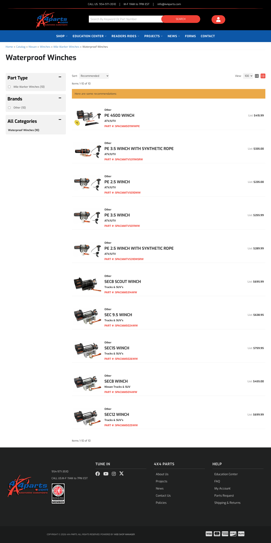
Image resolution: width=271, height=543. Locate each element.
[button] (146, 19)
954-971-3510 (60, 471)
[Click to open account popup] (218, 20)
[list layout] (263, 76)
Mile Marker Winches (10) (29, 87)
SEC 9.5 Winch (118, 315)
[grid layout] (256, 76)
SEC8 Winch (116, 381)
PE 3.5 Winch (117, 215)
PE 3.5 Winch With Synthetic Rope (139, 148)
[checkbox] (9, 107)
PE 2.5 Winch (117, 182)
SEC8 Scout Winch (122, 281)
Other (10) (20, 107)
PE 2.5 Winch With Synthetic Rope (139, 248)
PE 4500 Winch (119, 115)
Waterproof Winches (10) (23, 130)
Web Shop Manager (124, 534)
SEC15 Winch (116, 348)
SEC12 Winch (116, 414)
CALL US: (102, 4)
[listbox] (94, 76)
